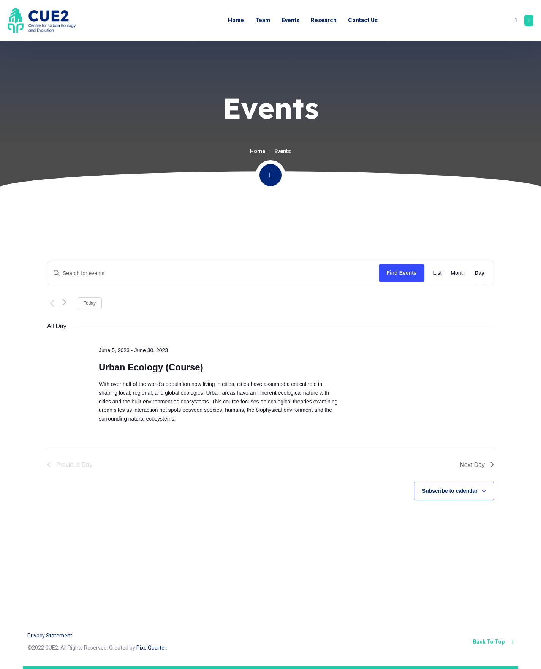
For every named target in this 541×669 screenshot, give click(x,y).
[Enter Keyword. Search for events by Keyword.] (213, 273)
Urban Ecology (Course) (151, 367)
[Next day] (67, 303)
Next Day (477, 465)
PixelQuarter (151, 648)
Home (257, 151)
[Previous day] (52, 303)
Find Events (401, 273)
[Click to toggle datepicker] (132, 303)
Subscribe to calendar (450, 491)
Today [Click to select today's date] (90, 303)
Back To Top (493, 642)
